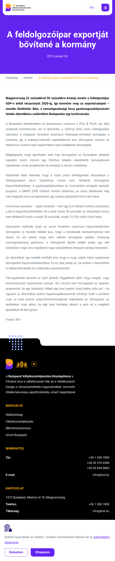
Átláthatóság (14, 414)
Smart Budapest (16, 435)
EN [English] (91, 7)
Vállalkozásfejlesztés (19, 421)
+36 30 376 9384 (98, 463)
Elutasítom (16, 552)
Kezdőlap (12, 78)
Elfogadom (42, 552)
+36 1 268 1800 (99, 457)
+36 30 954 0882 (98, 468)
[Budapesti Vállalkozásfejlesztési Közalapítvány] (18, 7)
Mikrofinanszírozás (18, 428)
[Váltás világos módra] (34, 364)
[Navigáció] (105, 7)
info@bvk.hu (101, 475)
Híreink (28, 78)
